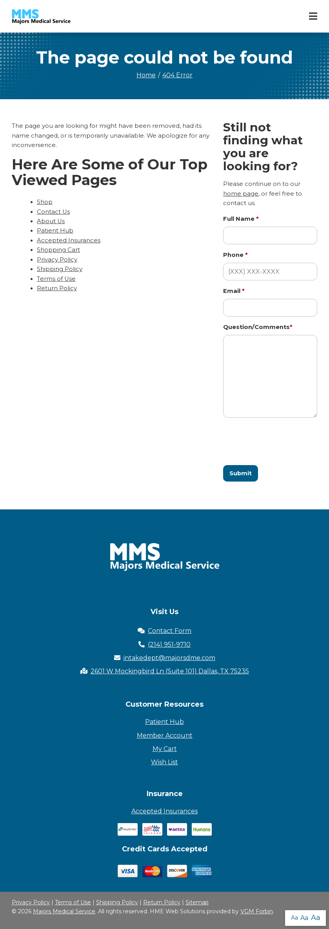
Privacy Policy (57, 259)
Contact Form (164, 630)
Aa (294, 917)
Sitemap (197, 902)
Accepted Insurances (68, 240)
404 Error (177, 75)
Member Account (165, 735)
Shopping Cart (58, 249)
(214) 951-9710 (164, 644)
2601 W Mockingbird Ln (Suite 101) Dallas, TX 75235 (164, 671)
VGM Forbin (256, 911)
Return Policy (57, 288)
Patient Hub (55, 230)
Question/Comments (258, 327)
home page (240, 193)
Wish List (164, 762)
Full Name (241, 218)
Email (234, 291)
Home (146, 75)
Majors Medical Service (64, 911)
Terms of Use (56, 278)
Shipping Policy (59, 269)
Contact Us (53, 211)
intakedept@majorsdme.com (164, 658)
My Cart (165, 749)
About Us (51, 221)
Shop (45, 201)
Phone (235, 254)
